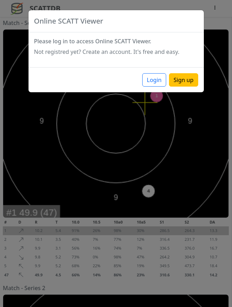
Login (154, 80)
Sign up (184, 80)
